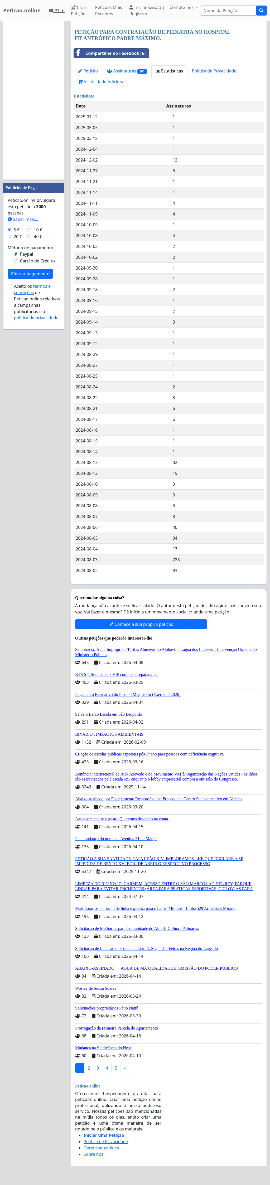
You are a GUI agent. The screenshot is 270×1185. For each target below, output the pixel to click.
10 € (38, 230)
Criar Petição (78, 10)
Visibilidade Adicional (102, 82)
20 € (18, 237)
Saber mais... (23, 219)
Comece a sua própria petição (141, 624)
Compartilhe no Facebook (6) (110, 53)
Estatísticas (169, 71)
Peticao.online (22, 10)
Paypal (26, 254)
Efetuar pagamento (30, 274)
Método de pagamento (30, 248)
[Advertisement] (33, 100)
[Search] (228, 11)
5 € (17, 230)
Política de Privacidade (214, 71)
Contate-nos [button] (182, 7)
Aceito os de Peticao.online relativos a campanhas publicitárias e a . (37, 302)
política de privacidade (36, 318)
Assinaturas (127, 71)
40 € (38, 237)
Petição (88, 71)
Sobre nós (93, 1154)
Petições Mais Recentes (108, 10)
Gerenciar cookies (101, 1148)
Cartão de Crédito (37, 261)
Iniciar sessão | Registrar (147, 10)
